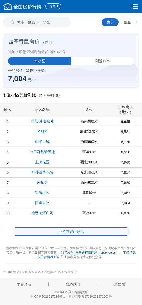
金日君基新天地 (42, 152)
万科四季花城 (42, 172)
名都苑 (42, 131)
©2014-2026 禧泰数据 (71, 292)
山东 (28, 272)
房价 (110, 22)
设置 (134, 6)
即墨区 (49, 272)
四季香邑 (42, 203)
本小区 (39, 61)
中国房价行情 (12, 272)
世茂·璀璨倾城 (42, 121)
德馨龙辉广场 (42, 213)
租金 (127, 22)
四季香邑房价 (67, 272)
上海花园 (42, 162)
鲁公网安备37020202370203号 (90, 296)
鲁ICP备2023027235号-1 (47, 296)
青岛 (54, 6)
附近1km (102, 61)
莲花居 (42, 182)
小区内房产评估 (71, 231)
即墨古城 (42, 142)
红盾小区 (42, 192)
